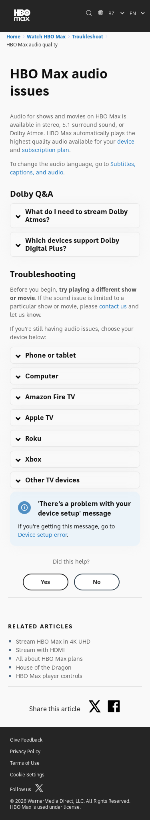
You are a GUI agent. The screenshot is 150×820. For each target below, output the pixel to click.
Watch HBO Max (46, 36)
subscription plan (45, 150)
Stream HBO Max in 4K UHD (53, 641)
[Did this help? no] (97, 582)
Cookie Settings (27, 774)
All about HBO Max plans (49, 658)
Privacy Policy (25, 751)
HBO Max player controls (49, 676)
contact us (113, 306)
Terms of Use (25, 763)
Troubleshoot (87, 36)
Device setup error (42, 534)
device (125, 141)
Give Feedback (26, 739)
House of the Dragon (44, 667)
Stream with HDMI (40, 650)
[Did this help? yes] (45, 582)
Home (13, 36)
